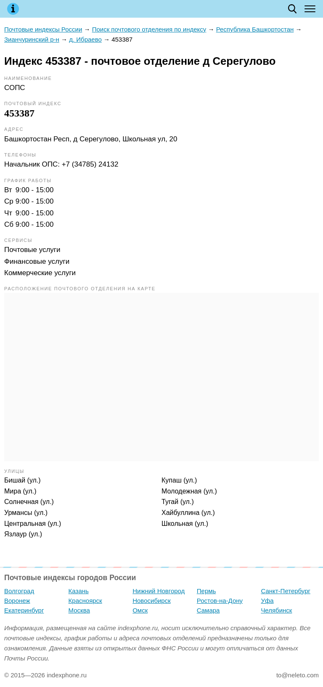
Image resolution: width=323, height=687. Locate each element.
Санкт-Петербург (285, 590)
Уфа (267, 600)
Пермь (206, 590)
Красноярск (85, 600)
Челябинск (276, 610)
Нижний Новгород (158, 590)
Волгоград (19, 590)
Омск (140, 610)
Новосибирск (151, 600)
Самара (208, 610)
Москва (79, 610)
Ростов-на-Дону (220, 600)
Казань (79, 590)
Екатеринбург (24, 610)
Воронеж (17, 600)
